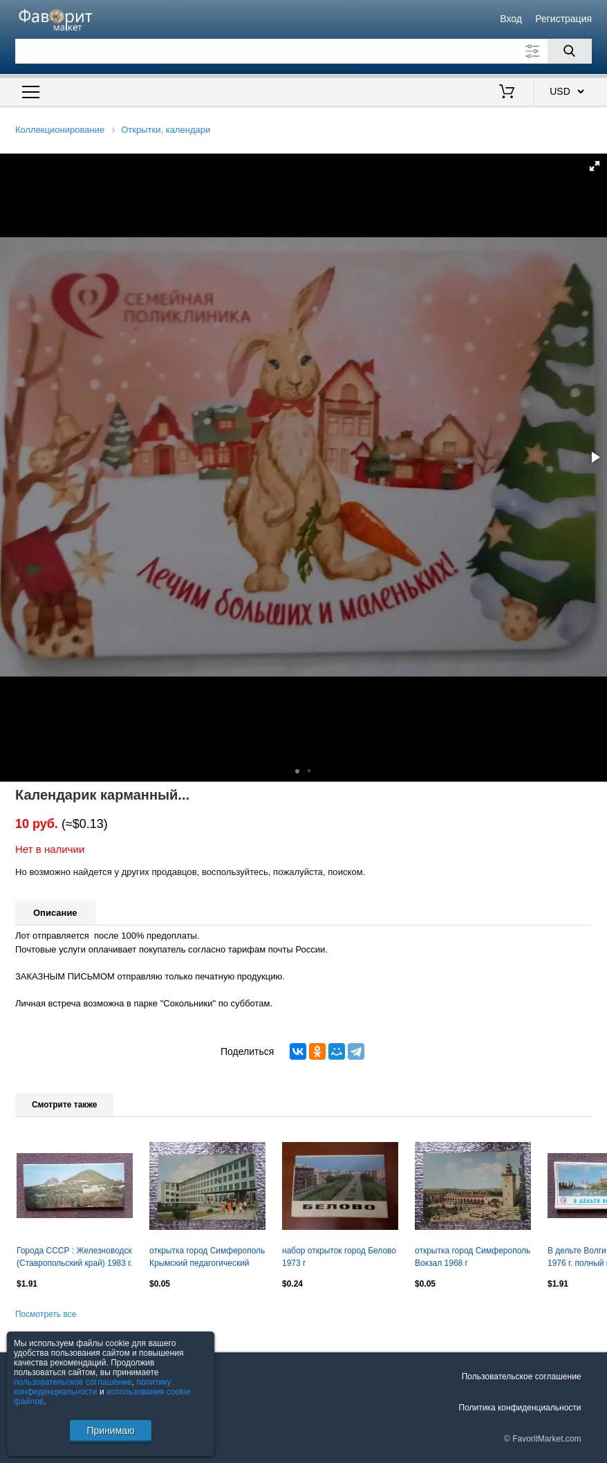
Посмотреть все (45, 1314)
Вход (511, 18)
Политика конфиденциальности (520, 1408)
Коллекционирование (59, 130)
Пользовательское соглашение (521, 1376)
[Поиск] (570, 51)
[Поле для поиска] (303, 51)
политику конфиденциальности (92, 1387)
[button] (594, 166)
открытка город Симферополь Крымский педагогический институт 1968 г (207, 1258)
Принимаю (110, 1430)
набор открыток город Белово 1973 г (339, 1257)
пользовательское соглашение (73, 1382)
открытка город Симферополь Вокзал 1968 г (472, 1257)
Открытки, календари (165, 130)
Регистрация (563, 18)
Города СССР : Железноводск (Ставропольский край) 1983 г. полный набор (74, 1258)
